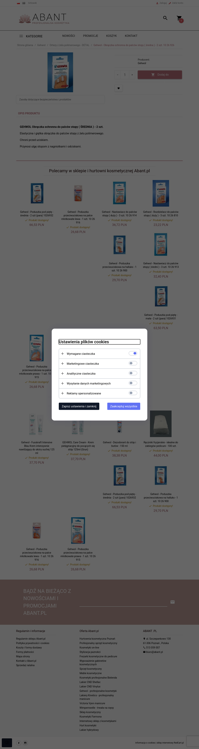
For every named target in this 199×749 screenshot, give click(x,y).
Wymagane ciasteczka (81, 353)
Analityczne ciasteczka (81, 373)
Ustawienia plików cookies (84, 341)
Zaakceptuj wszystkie (123, 406)
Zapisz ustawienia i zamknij (79, 406)
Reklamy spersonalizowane (84, 393)
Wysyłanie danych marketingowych (89, 383)
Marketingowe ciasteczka (83, 363)
